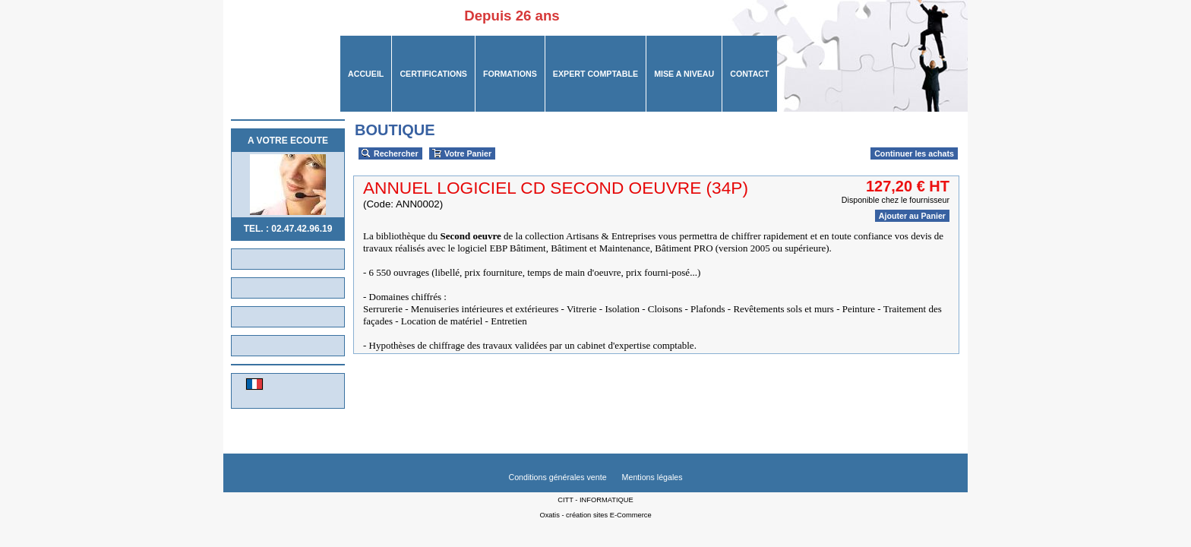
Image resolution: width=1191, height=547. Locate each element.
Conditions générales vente (557, 477)
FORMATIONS (510, 73)
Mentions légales (652, 477)
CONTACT (749, 73)
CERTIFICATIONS (433, 73)
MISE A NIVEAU (684, 73)
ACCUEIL (366, 73)
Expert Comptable (595, 73)
